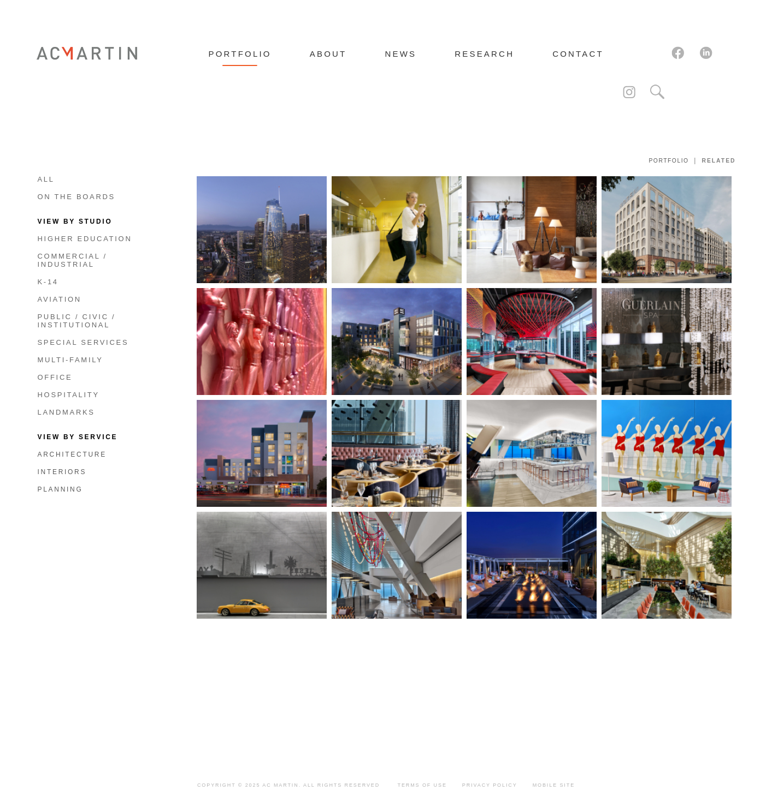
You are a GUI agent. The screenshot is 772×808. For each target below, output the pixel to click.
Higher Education (85, 239)
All (46, 179)
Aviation (59, 299)
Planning (60, 489)
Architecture (72, 454)
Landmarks (66, 412)
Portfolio (668, 161)
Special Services (83, 342)
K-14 (48, 282)
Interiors (62, 472)
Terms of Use (422, 785)
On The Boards (77, 197)
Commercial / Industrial (72, 260)
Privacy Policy (489, 785)
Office (55, 377)
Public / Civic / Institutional (77, 321)
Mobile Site (554, 785)
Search (656, 92)
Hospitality (68, 395)
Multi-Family (70, 360)
